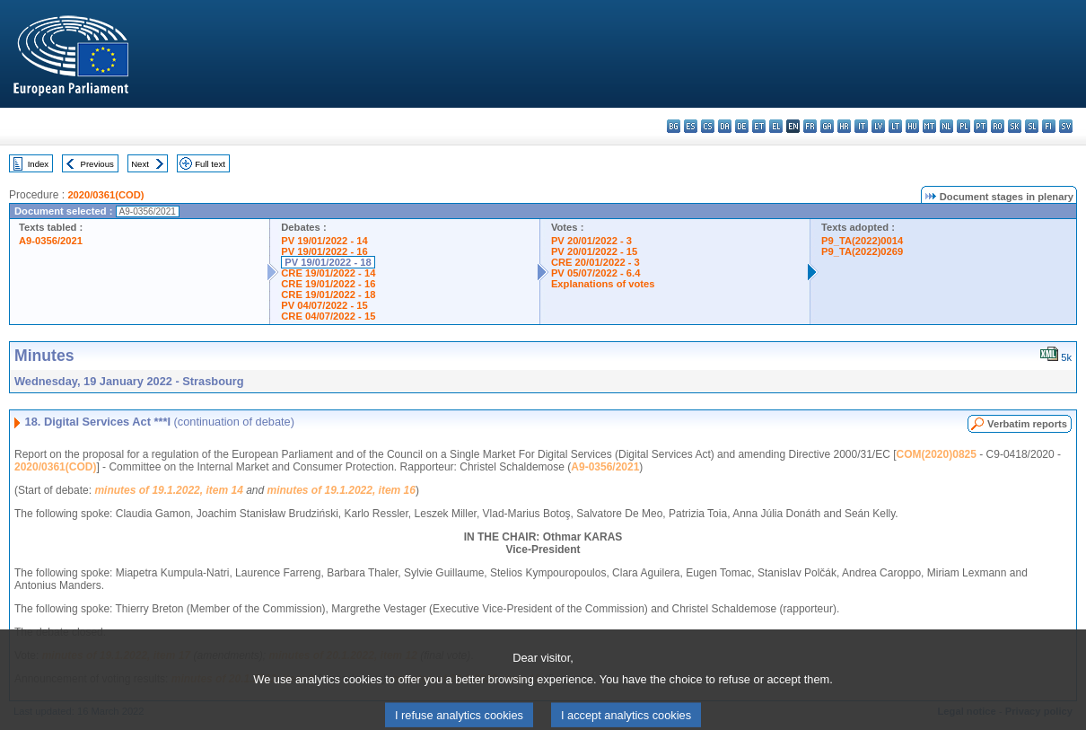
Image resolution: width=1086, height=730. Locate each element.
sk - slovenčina (1014, 126)
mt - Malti (929, 126)
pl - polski (963, 126)
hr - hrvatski (844, 126)
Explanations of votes (603, 283)
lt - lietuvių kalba (895, 126)
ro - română (997, 126)
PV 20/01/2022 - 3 (591, 240)
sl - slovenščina (1031, 126)
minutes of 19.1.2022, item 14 (168, 490)
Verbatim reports (1027, 423)
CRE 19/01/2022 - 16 (328, 283)
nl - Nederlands (946, 126)
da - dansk (724, 126)
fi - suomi (1048, 126)
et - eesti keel (759, 126)
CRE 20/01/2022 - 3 (595, 262)
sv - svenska (1066, 126)
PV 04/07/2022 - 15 (324, 305)
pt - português (980, 126)
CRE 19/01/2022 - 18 (328, 294)
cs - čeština (707, 126)
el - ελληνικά (776, 126)
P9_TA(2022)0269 (862, 251)
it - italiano (861, 126)
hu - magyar (912, 126)
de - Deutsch (742, 126)
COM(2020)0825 (937, 454)
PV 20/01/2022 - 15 (594, 251)
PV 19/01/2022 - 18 (328, 262)
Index (38, 164)
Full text (210, 164)
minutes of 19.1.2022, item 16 (341, 490)
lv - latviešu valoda (878, 126)
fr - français (810, 126)
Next (140, 164)
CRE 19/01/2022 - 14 (328, 273)
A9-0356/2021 (51, 240)
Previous (97, 164)
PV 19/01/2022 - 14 (324, 240)
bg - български (673, 126)
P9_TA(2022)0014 (862, 240)
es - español (690, 126)
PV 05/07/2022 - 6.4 (596, 273)
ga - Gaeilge (827, 126)
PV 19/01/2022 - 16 (324, 251)
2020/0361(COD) (105, 194)
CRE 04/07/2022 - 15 (328, 316)
